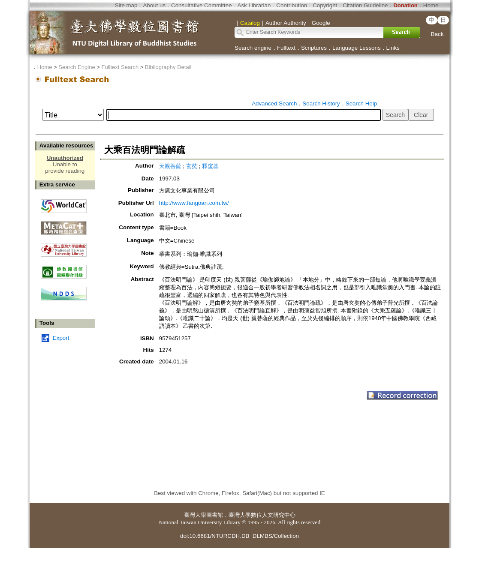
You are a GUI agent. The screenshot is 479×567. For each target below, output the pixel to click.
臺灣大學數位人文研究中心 (262, 515)
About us (154, 5)
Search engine (253, 48)
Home (431, 5)
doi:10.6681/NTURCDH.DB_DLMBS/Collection (239, 536)
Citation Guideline (365, 5)
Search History (321, 103)
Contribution (291, 5)
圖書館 (214, 515)
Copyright (325, 5)
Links (393, 48)
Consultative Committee (201, 5)
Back (437, 34)
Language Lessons (356, 48)
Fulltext (286, 48)
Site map (126, 5)
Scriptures (314, 48)
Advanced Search (274, 103)
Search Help (361, 103)
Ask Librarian (254, 5)
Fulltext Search (120, 67)
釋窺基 (210, 166)
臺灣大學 (195, 515)
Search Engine (76, 67)
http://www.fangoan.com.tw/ (194, 203)
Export (61, 338)
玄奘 (191, 166)
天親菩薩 (170, 166)
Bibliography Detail (168, 67)
